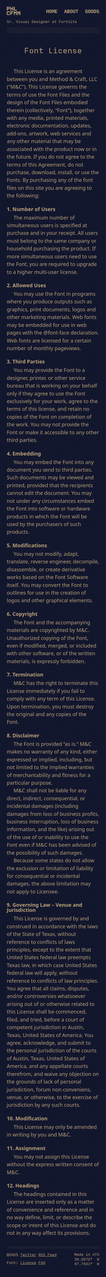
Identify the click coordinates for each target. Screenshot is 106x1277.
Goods (92, 11)
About (71, 11)
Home (51, 11)
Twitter (28, 1254)
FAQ (41, 1262)
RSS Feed (47, 1254)
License (28, 1262)
